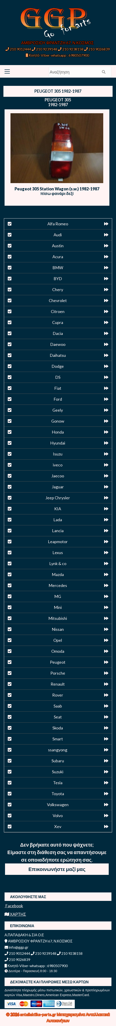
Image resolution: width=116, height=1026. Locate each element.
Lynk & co (57, 563)
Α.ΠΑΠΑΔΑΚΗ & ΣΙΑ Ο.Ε (24, 935)
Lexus (57, 552)
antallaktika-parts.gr (38, 1014)
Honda (58, 431)
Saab (58, 705)
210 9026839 (97, 49)
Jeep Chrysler (57, 497)
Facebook (14, 905)
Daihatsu (58, 355)
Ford (58, 399)
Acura (57, 256)
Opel (57, 640)
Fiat (57, 388)
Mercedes (58, 585)
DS (57, 377)
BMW (57, 267)
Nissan (58, 629)
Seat (58, 716)
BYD (58, 278)
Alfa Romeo (57, 223)
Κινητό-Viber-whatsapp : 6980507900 (57, 55)
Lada (57, 519)
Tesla (57, 782)
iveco (57, 464)
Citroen (57, 311)
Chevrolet (58, 300)
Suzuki (57, 771)
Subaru (58, 760)
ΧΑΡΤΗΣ (15, 914)
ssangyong (57, 749)
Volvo (58, 815)
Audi (58, 234)
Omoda (57, 651)
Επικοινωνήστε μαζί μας (56, 869)
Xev (57, 826)
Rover (57, 694)
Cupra (57, 322)
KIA (57, 508)
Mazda (58, 574)
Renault (58, 684)
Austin (58, 245)
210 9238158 (71, 49)
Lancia (58, 530)
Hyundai (57, 442)
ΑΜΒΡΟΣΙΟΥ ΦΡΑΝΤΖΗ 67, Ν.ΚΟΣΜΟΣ (57, 42)
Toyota (58, 793)
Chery (57, 289)
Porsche (57, 673)
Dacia (58, 333)
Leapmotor (58, 541)
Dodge (58, 366)
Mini (58, 607)
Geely (57, 410)
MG (57, 596)
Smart (57, 738)
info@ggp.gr (16, 947)
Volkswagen (58, 804)
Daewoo (57, 344)
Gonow (57, 421)
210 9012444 (18, 49)
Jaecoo (57, 475)
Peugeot (57, 662)
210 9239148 (44, 49)
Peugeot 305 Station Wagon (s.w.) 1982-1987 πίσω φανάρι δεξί (57, 191)
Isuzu (57, 453)
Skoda (57, 727)
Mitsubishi (57, 618)
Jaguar (58, 486)
